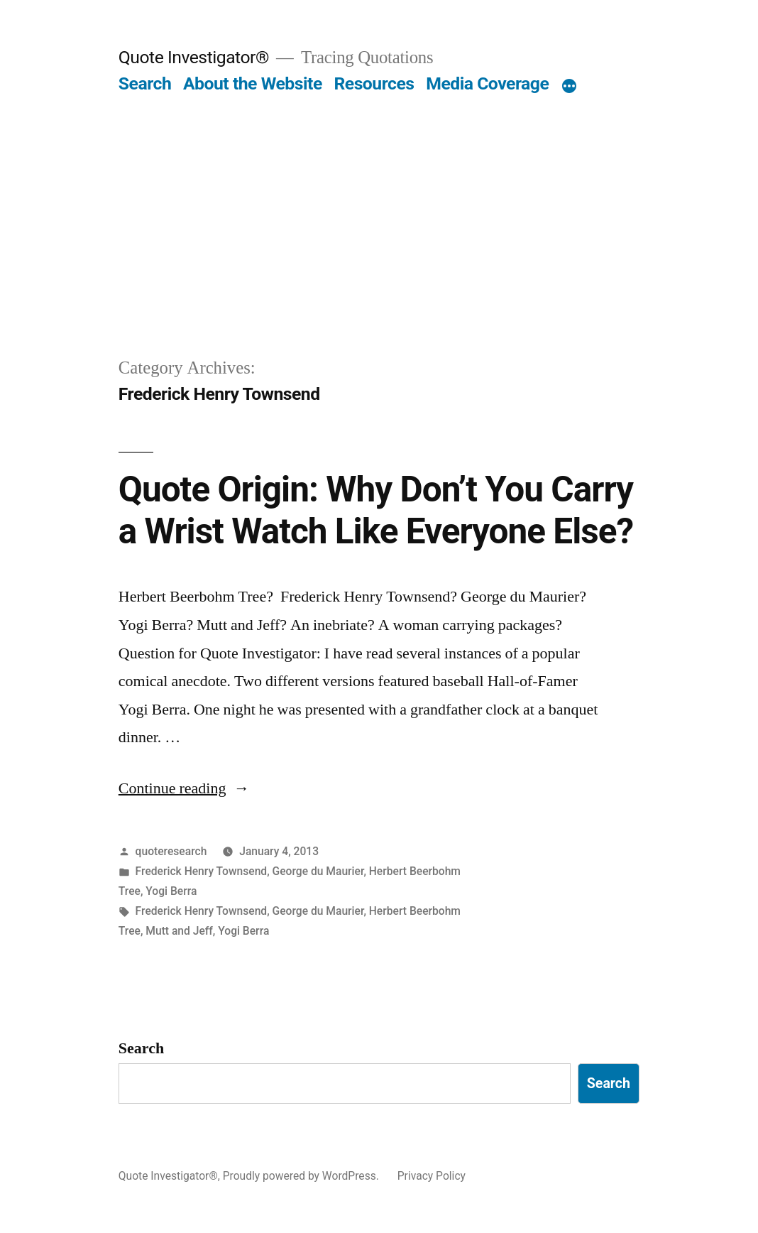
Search (145, 83)
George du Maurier (318, 871)
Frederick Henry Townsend (202, 871)
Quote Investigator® (194, 57)
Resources (374, 83)
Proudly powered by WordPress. (302, 1176)
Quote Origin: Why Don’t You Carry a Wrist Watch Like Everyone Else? (376, 510)
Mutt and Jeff (179, 931)
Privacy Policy (431, 1176)
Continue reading (184, 788)
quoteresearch (171, 851)
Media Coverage (487, 83)
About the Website (252, 83)
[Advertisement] (379, 248)
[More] (569, 86)
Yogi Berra (171, 891)
